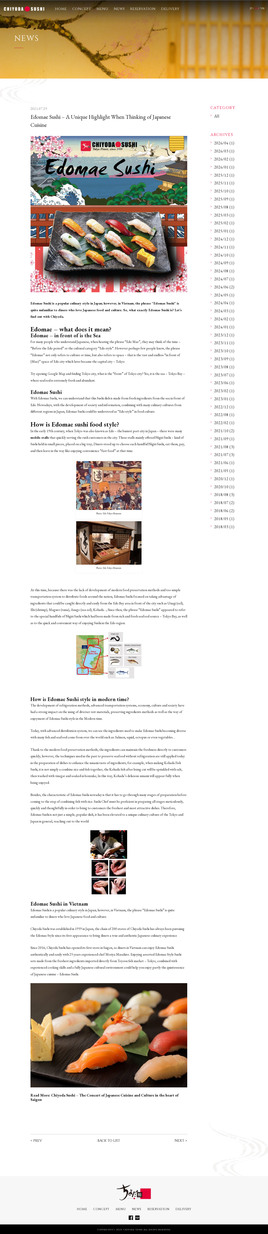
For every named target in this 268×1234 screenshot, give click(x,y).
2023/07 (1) (224, 374)
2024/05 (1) (224, 295)
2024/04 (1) (224, 302)
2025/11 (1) (224, 182)
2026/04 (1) (224, 143)
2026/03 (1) (224, 151)
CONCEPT (81, 9)
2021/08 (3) (224, 446)
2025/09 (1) (224, 199)
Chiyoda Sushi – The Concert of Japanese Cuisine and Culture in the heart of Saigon (104, 1097)
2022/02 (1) (224, 422)
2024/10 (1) (224, 255)
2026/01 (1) (224, 167)
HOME (61, 9)
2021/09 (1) (224, 438)
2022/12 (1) (224, 406)
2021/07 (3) (224, 454)
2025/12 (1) (224, 175)
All (216, 116)
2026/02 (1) (224, 159)
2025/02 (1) (224, 222)
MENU (102, 9)
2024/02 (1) (224, 318)
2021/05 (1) (224, 470)
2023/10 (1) (224, 350)
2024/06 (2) (224, 287)
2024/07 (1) (224, 278)
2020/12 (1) (224, 478)
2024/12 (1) (224, 239)
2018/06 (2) (224, 510)
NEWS (119, 9)
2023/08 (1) (224, 366)
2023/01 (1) (224, 398)
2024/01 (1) (224, 326)
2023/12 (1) (224, 334)
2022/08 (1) (224, 414)
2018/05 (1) (224, 518)
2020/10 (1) (224, 486)
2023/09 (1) (224, 358)
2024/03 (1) (224, 310)
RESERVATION (143, 9)
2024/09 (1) (224, 262)
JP (251, 8)
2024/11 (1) (224, 247)
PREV (37, 1140)
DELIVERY (170, 9)
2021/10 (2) (224, 430)
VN (262, 8)
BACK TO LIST (109, 1140)
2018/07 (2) (224, 502)
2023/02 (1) (224, 390)
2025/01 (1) (224, 230)
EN (256, 8)
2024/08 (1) (224, 270)
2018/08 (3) (224, 494)
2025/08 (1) (224, 207)
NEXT (179, 1140)
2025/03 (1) (224, 215)
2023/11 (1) (224, 342)
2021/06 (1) (224, 462)
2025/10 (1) (224, 191)
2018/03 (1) (224, 526)
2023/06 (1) (224, 382)
